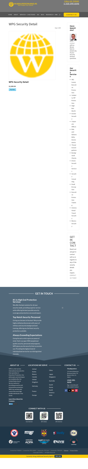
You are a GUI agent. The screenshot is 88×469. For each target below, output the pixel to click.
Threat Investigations (74, 147)
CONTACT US (71, 14)
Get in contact (72, 42)
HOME (10, 14)
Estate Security (74, 116)
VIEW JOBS (58, 456)
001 (38, 14)
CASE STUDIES (31, 14)
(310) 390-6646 (71, 381)
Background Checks (74, 155)
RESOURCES (49, 14)
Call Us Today (71, 1)
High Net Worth (74, 108)
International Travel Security (74, 213)
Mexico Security (74, 223)
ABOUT (16, 14)
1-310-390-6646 (71, 4)
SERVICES (22, 14)
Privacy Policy (74, 450)
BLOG (42, 14)
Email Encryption (74, 186)
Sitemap (66, 450)
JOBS (56, 14)
